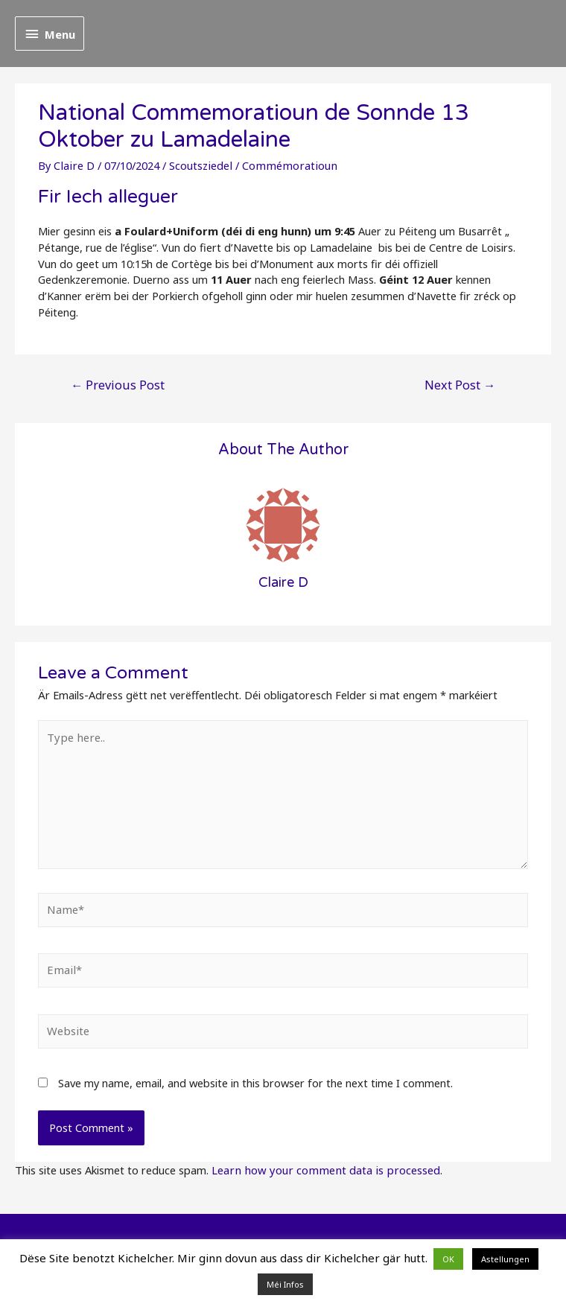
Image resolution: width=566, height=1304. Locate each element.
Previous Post (115, 383)
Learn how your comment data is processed (321, 1164)
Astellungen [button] (505, 1259)
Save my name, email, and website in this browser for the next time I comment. (255, 1078)
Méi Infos (285, 1284)
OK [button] (448, 1259)
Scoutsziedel (198, 165)
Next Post (461, 383)
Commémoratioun (283, 165)
